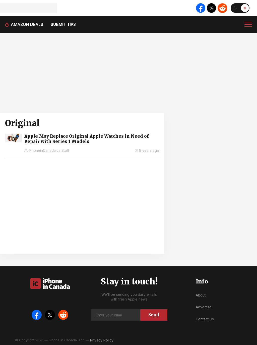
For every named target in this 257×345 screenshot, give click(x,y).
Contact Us (205, 319)
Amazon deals (27, 24)
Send (153, 315)
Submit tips (63, 24)
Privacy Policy (101, 340)
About (201, 295)
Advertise (204, 307)
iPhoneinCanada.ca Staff (49, 150)
